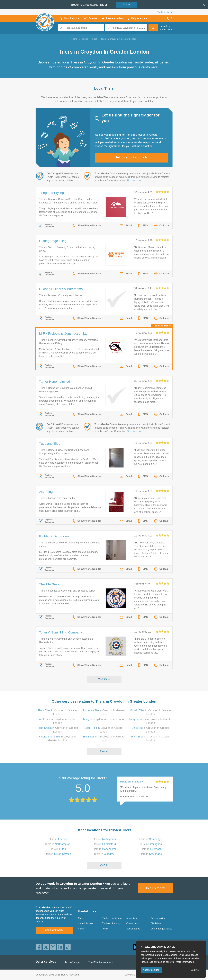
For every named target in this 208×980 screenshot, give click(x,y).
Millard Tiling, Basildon (132, 781)
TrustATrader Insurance (100, 962)
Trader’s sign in (164, 12)
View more (104, 679)
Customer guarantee (161, 928)
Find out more (134, 180)
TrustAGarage (72, 962)
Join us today (155, 888)
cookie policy (165, 962)
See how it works (54, 930)
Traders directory (111, 923)
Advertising (132, 918)
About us (82, 918)
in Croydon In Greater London (104, 719)
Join (126, 4)
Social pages (133, 928)
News (81, 928)
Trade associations (112, 918)
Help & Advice (85, 923)
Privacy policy (158, 918)
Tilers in (57, 839)
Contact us (132, 923)
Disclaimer (156, 923)
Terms (105, 928)
